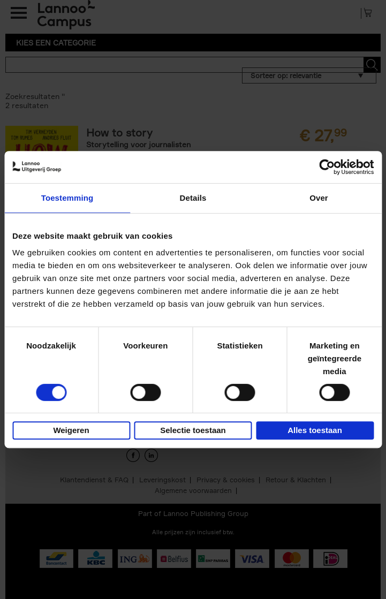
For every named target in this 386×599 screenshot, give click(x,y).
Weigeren (71, 430)
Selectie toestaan (193, 430)
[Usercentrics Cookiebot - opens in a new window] (327, 167)
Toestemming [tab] (67, 197)
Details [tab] (193, 197)
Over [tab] (318, 197)
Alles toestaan (314, 430)
